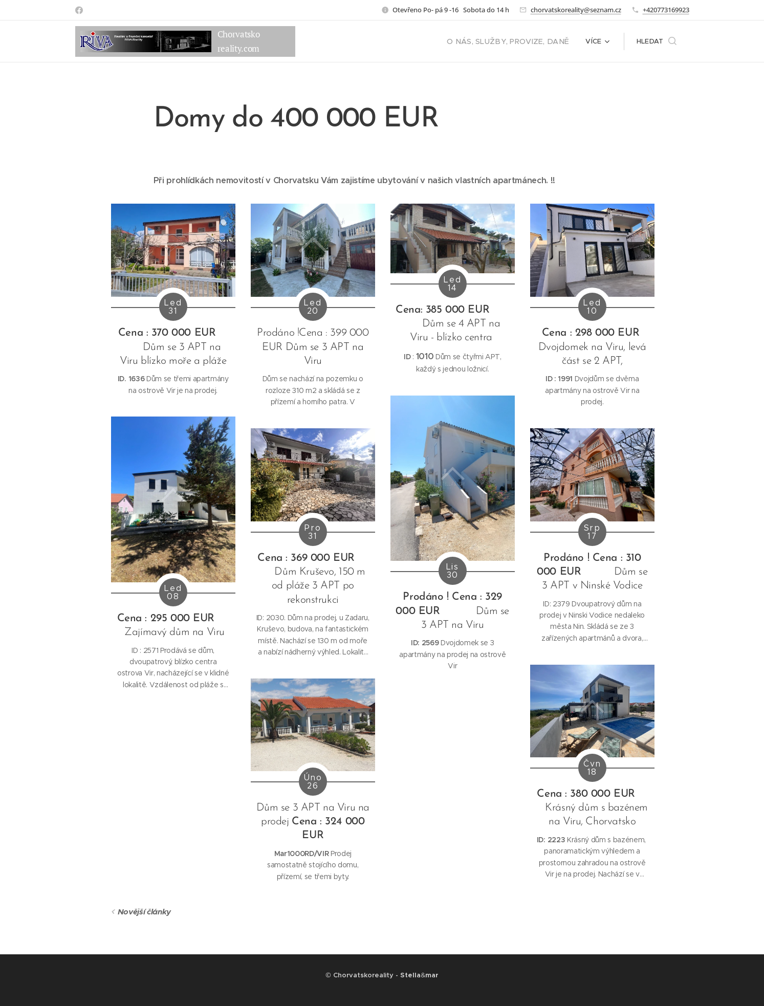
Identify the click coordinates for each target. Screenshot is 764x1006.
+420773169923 (666, 9)
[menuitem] (516, 41)
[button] (656, 41)
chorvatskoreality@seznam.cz (576, 9)
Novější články (143, 911)
